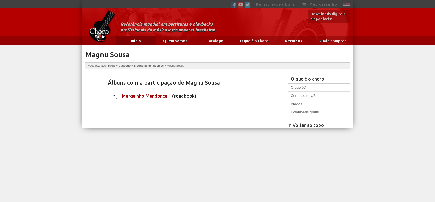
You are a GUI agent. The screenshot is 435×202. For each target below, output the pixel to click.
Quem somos (175, 41)
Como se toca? (303, 95)
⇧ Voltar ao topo (306, 125)
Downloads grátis (305, 112)
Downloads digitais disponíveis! (328, 16)
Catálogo (214, 41)
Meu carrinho (319, 4)
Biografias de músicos (149, 65)
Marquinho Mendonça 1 (146, 95)
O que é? (298, 87)
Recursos (293, 41)
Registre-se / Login (276, 4)
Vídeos (296, 104)
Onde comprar (333, 41)
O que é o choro (254, 41)
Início (136, 41)
